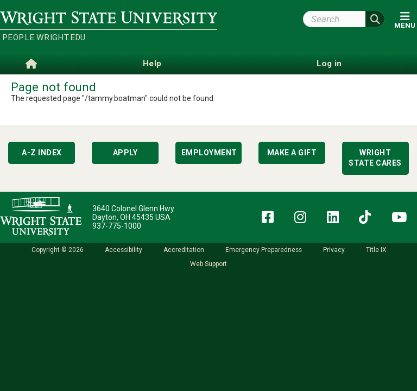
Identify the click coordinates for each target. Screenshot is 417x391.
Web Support (208, 264)
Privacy (334, 250)
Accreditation (183, 250)
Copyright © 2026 (57, 250)
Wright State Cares (375, 158)
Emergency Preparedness (263, 250)
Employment (209, 152)
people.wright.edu (44, 37)
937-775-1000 (116, 226)
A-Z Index (42, 152)
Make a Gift (292, 152)
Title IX (376, 250)
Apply (125, 152)
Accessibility (123, 250)
